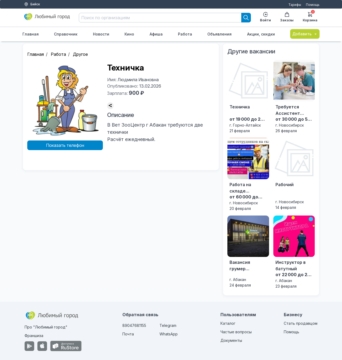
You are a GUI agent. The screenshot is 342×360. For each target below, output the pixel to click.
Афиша (156, 34)
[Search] (246, 17)
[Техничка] (248, 96)
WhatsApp (169, 334)
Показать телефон (65, 145)
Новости (101, 34)
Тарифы (294, 5)
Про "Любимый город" (46, 327)
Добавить (304, 34)
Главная (30, 34)
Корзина (310, 16)
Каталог (227, 323)
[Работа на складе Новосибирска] (248, 174)
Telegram (168, 325)
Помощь (313, 5)
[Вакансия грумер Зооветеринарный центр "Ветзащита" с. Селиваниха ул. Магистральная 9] (248, 252)
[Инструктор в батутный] (294, 252)
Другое (80, 54)
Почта (128, 334)
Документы (231, 340)
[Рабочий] (294, 174)
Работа (185, 34)
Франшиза (34, 335)
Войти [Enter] (265, 17)
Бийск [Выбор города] (32, 4)
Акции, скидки (261, 34)
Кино (129, 34)
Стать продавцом (300, 323)
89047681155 (134, 325)
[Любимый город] (47, 19)
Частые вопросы (236, 332)
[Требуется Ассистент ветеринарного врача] (294, 96)
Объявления (219, 34)
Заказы (287, 17)
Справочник (65, 34)
